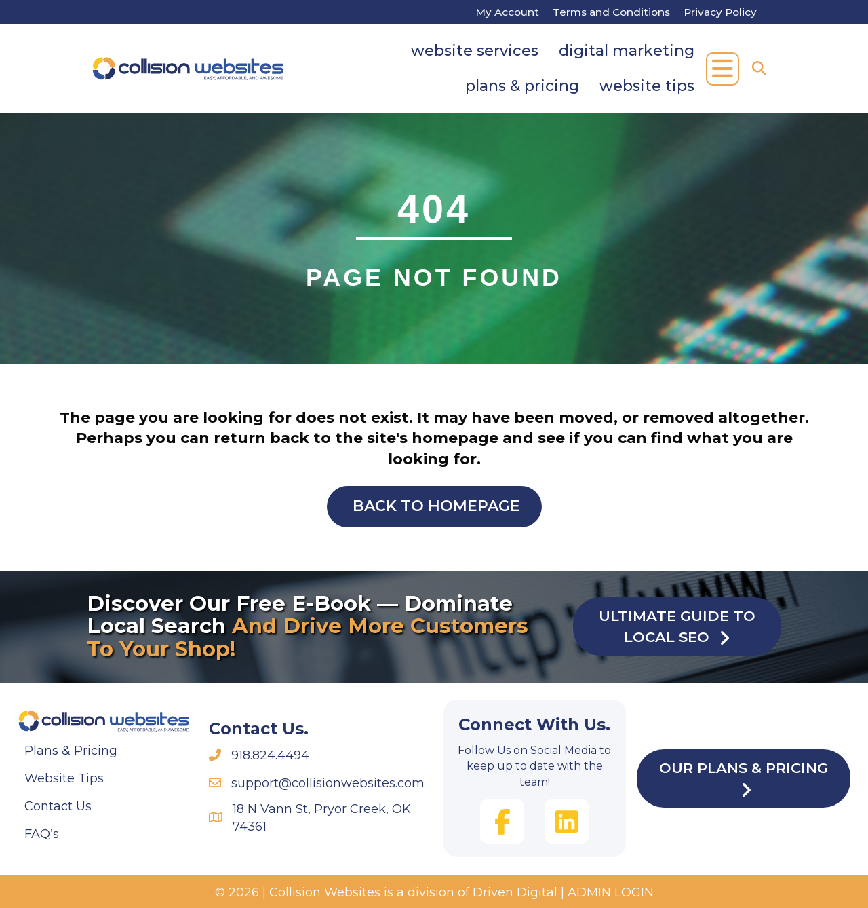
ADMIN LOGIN (611, 892)
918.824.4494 (270, 755)
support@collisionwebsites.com (328, 783)
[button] (722, 69)
